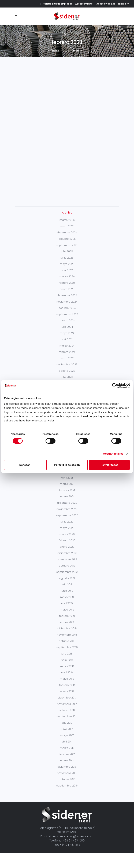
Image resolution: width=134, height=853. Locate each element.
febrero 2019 (67, 594)
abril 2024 (67, 317)
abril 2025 (67, 248)
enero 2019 (67, 600)
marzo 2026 (67, 198)
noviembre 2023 (67, 342)
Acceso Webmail (105, 3)
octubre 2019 (67, 543)
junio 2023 (67, 361)
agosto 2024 (67, 298)
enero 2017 (67, 738)
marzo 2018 (67, 657)
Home (55, 51)
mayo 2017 (67, 713)
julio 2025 (67, 229)
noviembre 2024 (67, 279)
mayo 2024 (67, 311)
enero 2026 (67, 204)
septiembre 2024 (67, 292)
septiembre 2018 (67, 625)
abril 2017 (67, 719)
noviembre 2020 (67, 487)
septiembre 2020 (67, 493)
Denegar (24, 464)
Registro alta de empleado (57, 3)
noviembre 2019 (67, 537)
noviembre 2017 (67, 682)
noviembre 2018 (67, 613)
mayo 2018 (67, 644)
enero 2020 (67, 525)
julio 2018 (67, 631)
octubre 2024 (67, 286)
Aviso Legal (26, 839)
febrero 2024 (67, 330)
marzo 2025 (67, 254)
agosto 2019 (67, 556)
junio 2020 (67, 499)
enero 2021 (67, 474)
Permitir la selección (67, 464)
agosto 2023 (67, 349)
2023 (66, 51)
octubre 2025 (67, 217)
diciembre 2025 (67, 210)
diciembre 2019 (67, 531)
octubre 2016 (67, 757)
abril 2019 (67, 581)
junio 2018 (67, 638)
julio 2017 (67, 701)
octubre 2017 (67, 688)
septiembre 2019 (67, 550)
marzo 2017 (67, 726)
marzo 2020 (67, 512)
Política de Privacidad (51, 839)
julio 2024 (67, 305)
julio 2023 (67, 355)
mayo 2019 (67, 575)
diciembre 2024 (67, 273)
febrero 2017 (67, 732)
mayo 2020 (67, 506)
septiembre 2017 (67, 694)
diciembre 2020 (67, 481)
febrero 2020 (67, 518)
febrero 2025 (67, 261)
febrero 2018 (67, 663)
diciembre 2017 (67, 675)
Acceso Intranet (84, 3)
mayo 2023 (67, 367)
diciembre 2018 (67, 606)
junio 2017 (67, 707)
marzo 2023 (67, 374)
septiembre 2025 (67, 223)
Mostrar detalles (113, 453)
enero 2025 (67, 267)
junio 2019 (67, 569)
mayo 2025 (67, 242)
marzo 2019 (67, 587)
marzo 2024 (67, 323)
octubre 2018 (67, 619)
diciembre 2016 (67, 745)
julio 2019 (67, 562)
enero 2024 (67, 336)
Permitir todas (109, 464)
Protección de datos (84, 839)
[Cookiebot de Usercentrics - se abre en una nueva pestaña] (114, 385)
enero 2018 (67, 669)
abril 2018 (67, 650)
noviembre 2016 (67, 751)
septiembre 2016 (67, 763)
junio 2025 (67, 235)
